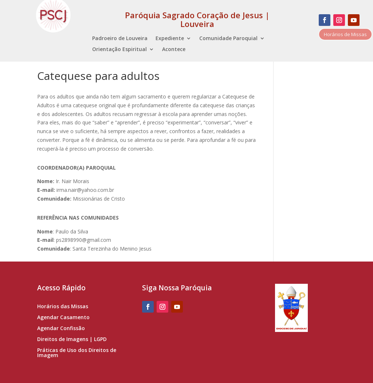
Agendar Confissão (61, 329)
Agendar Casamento (63, 318)
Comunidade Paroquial (228, 39)
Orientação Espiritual (119, 50)
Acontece (173, 50)
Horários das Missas (62, 307)
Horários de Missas (345, 34)
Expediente (170, 39)
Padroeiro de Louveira (120, 39)
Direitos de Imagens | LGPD (72, 340)
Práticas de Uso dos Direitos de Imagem (76, 353)
